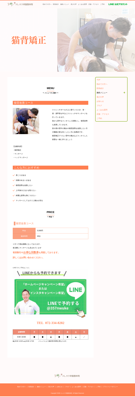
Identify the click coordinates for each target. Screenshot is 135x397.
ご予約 (102, 4)
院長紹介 (56, 4)
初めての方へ (47, 4)
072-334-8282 (54, 323)
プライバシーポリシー (110, 387)
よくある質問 (82, 4)
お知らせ (100, 101)
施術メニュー (64, 4)
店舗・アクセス (93, 4)
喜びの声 (74, 4)
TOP (98, 80)
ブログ (99, 106)
